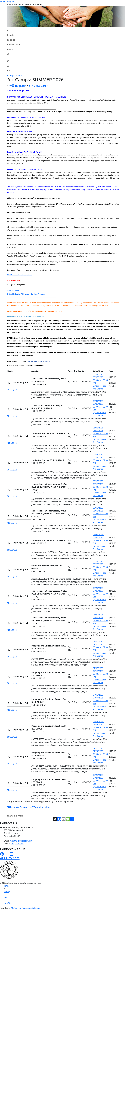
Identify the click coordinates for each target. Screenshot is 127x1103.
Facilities (11, 40)
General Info (13, 44)
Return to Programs (18, 807)
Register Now (16, 75)
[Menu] (9, 70)
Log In (12, 389)
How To (7, 903)
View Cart (37, 86)
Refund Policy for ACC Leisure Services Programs (26, 294)
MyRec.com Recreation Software (25, 908)
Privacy (7, 891)
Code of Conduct (13, 290)
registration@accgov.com (21, 840)
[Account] (13, 54)
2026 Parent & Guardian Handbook (19, 275)
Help (6, 897)
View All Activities (40, 807)
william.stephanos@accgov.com (39, 361)
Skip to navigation (8, 1)
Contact (10, 49)
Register (11, 35)
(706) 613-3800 (17, 843)
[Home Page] (13, 30)
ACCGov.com (10, 858)
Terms (6, 885)
